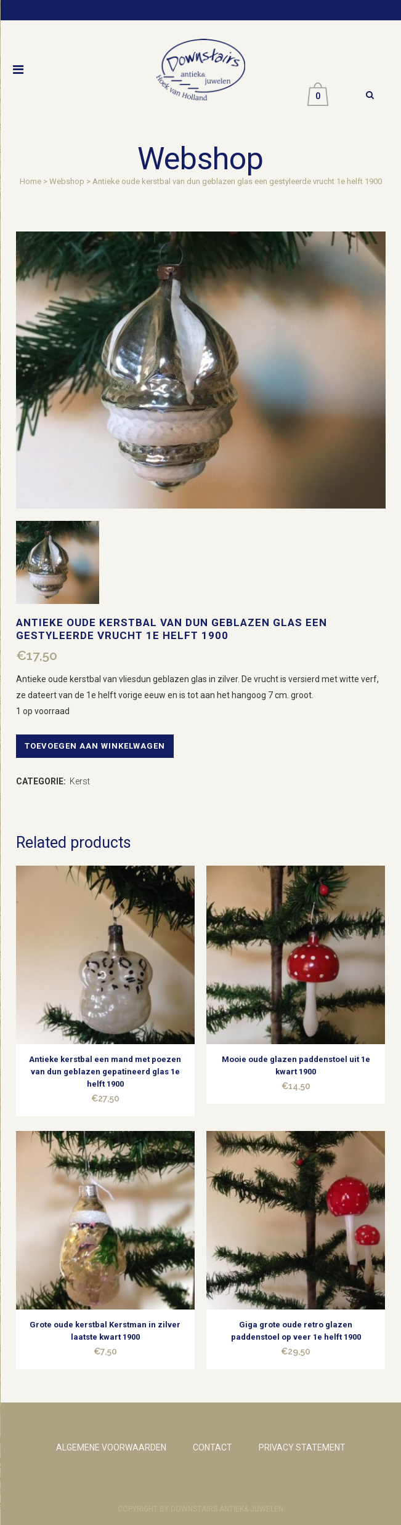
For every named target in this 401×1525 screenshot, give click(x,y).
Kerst (80, 781)
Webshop (66, 181)
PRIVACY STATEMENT (302, 1447)
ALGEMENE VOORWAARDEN (111, 1447)
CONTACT (212, 1447)
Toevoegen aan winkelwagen (95, 745)
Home (30, 181)
